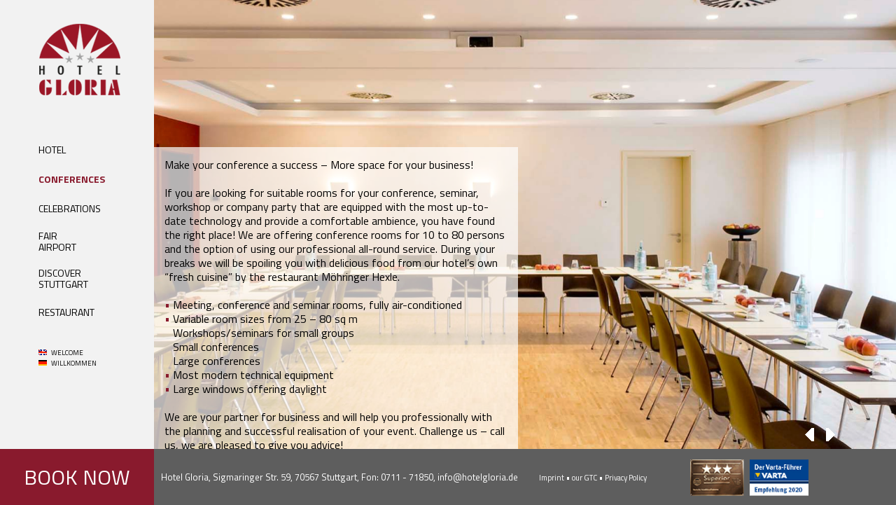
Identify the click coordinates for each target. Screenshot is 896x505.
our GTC (584, 477)
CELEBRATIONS (69, 208)
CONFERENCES (71, 179)
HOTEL (52, 149)
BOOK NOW (77, 477)
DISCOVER (59, 272)
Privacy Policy (626, 477)
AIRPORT (57, 247)
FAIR (47, 235)
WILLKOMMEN (67, 363)
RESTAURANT (66, 312)
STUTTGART (63, 284)
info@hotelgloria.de (478, 477)
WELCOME (60, 352)
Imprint (551, 477)
